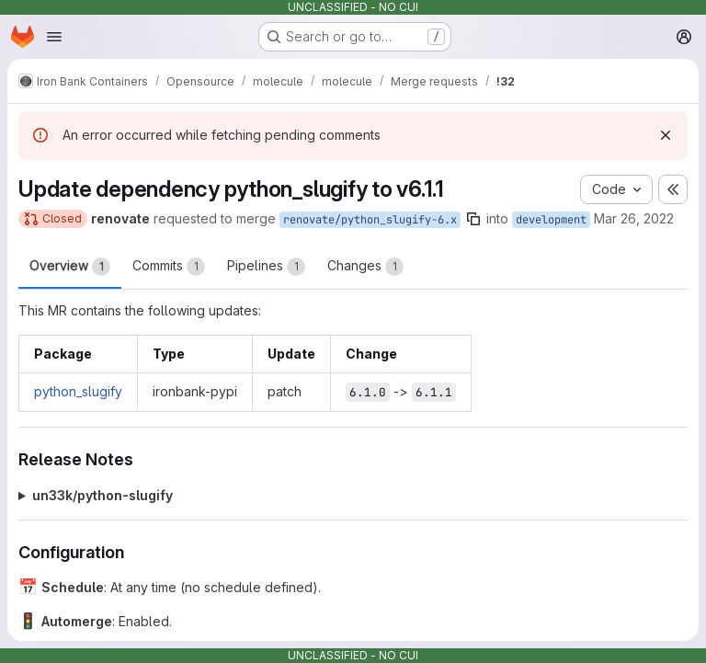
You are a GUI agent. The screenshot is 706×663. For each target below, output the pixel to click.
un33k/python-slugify (102, 495)
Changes (365, 266)
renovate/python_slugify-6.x (370, 219)
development (551, 219)
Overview (69, 266)
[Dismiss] (666, 135)
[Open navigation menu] (54, 36)
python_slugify (78, 391)
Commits (168, 266)
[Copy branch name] (473, 219)
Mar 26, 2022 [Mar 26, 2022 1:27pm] (634, 218)
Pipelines (266, 266)
